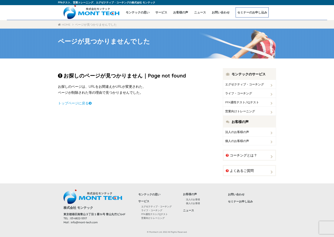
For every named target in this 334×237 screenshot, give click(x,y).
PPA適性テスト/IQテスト (242, 102)
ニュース (200, 12)
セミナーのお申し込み (252, 12)
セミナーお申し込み (240, 201)
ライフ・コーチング (238, 93)
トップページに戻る (75, 103)
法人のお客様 (193, 199)
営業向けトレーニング (240, 111)
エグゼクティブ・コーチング (244, 84)
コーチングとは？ (241, 155)
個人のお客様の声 (237, 141)
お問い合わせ (221, 12)
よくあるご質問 (240, 170)
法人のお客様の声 (237, 132)
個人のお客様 (193, 203)
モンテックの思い (138, 12)
